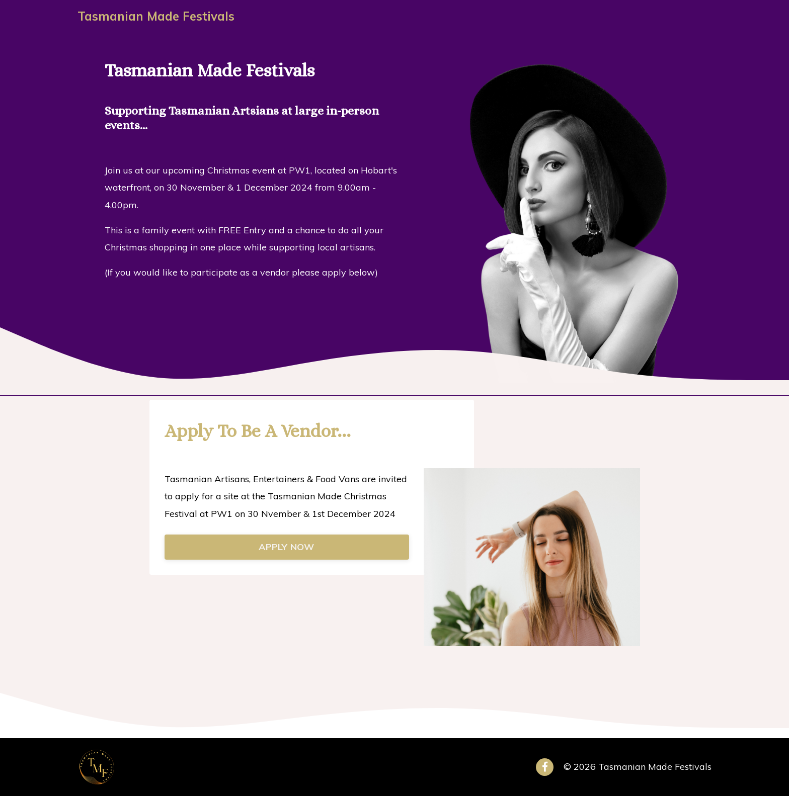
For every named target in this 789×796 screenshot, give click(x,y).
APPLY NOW (286, 547)
